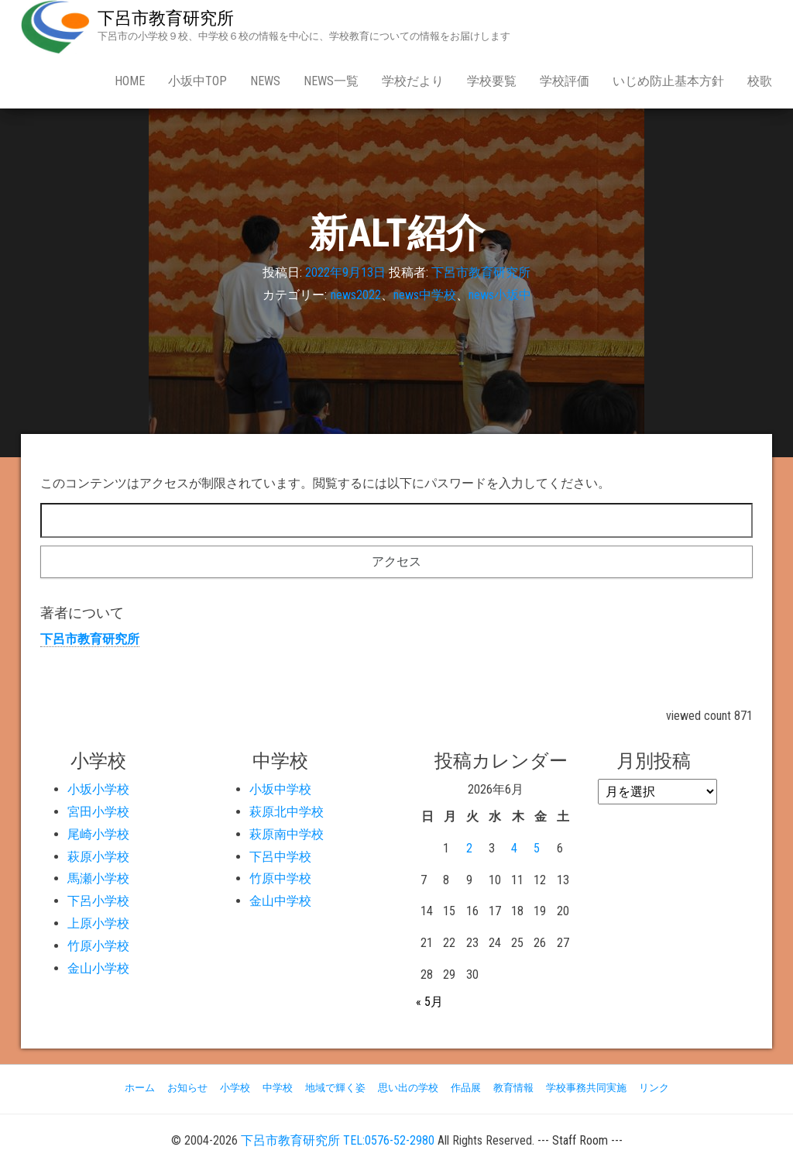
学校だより (413, 81)
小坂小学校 (98, 789)
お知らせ (187, 1087)
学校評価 (564, 81)
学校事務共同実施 (586, 1087)
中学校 (278, 1087)
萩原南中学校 (286, 834)
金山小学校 (98, 968)
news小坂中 (500, 295)
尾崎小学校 (98, 834)
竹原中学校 (280, 878)
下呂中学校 (280, 856)
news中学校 (424, 295)
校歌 (759, 81)
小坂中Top (197, 81)
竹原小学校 (98, 945)
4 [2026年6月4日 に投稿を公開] (514, 848)
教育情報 (513, 1087)
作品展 (466, 1087)
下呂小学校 (98, 901)
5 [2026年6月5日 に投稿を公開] (537, 848)
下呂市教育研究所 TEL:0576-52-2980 (337, 1140)
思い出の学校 (408, 1087)
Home (130, 81)
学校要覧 (492, 81)
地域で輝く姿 (335, 1087)
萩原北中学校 (286, 811)
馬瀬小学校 (98, 878)
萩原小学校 (98, 856)
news (265, 81)
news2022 (356, 295)
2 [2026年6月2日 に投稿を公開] (469, 848)
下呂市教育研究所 (166, 18)
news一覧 (331, 81)
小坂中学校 (280, 789)
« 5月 (429, 1001)
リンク (654, 1087)
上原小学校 (98, 923)
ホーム (140, 1087)
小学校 (235, 1087)
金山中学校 (280, 901)
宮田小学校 (98, 811)
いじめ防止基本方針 (668, 81)
